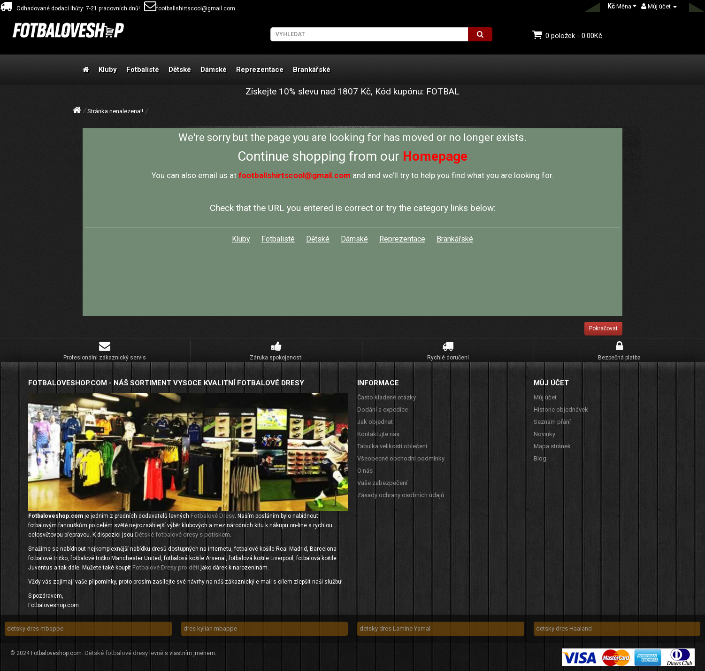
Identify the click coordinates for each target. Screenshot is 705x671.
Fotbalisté (142, 69)
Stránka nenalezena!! (115, 111)
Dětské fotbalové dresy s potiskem (182, 534)
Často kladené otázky (386, 397)
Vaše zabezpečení (382, 482)
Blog (540, 458)
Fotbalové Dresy (213, 515)
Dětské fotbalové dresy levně (123, 652)
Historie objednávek (561, 409)
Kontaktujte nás (378, 433)
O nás (365, 470)
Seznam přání (552, 421)
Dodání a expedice (382, 409)
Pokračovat (603, 328)
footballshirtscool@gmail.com (189, 8)
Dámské (213, 69)
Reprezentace (260, 69)
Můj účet (545, 397)
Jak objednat (375, 421)
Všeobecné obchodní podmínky (400, 458)
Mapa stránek (552, 446)
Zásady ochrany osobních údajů (400, 495)
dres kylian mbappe (210, 628)
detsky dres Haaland (564, 628)
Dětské (180, 69)
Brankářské (311, 69)
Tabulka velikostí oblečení (392, 446)
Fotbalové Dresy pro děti (165, 567)
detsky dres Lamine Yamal (395, 628)
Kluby (108, 69)
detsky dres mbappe (35, 628)
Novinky (544, 433)
